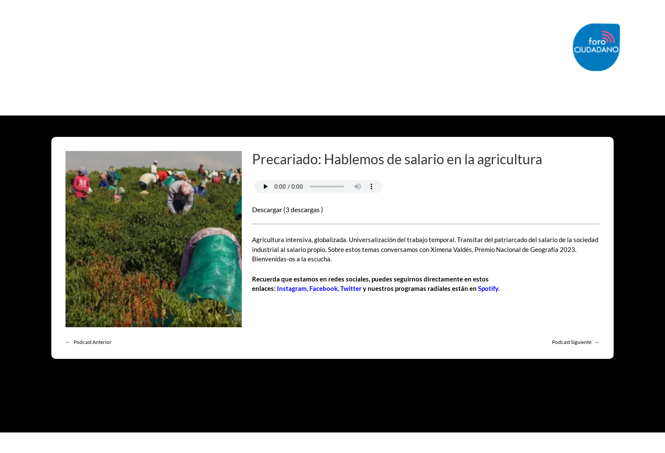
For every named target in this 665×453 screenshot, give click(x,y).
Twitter (351, 288)
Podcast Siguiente (571, 342)
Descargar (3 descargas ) (287, 209)
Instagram (292, 288)
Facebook (323, 288)
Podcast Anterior (93, 342)
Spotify (488, 288)
